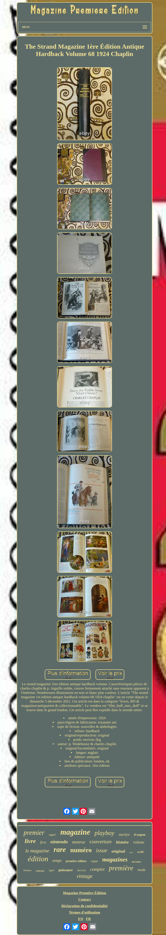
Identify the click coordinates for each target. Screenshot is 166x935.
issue (101, 850)
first (43, 842)
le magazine (37, 850)
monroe (78, 842)
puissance (66, 870)
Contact (84, 899)
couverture (100, 841)
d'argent (139, 834)
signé (51, 870)
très (131, 852)
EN (80, 919)
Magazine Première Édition (84, 893)
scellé (140, 851)
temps (57, 860)
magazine (75, 832)
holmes (27, 870)
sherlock (81, 870)
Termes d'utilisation (84, 912)
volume (138, 842)
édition (38, 859)
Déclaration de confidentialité (84, 906)
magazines (115, 859)
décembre (136, 861)
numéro (81, 849)
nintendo (59, 841)
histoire (122, 842)
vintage (85, 876)
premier (34, 832)
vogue (94, 861)
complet (97, 869)
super (52, 834)
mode (142, 870)
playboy (104, 832)
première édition (76, 861)
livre (30, 841)
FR (88, 919)
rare (60, 849)
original (118, 851)
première (121, 868)
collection (40, 871)
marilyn (124, 834)
